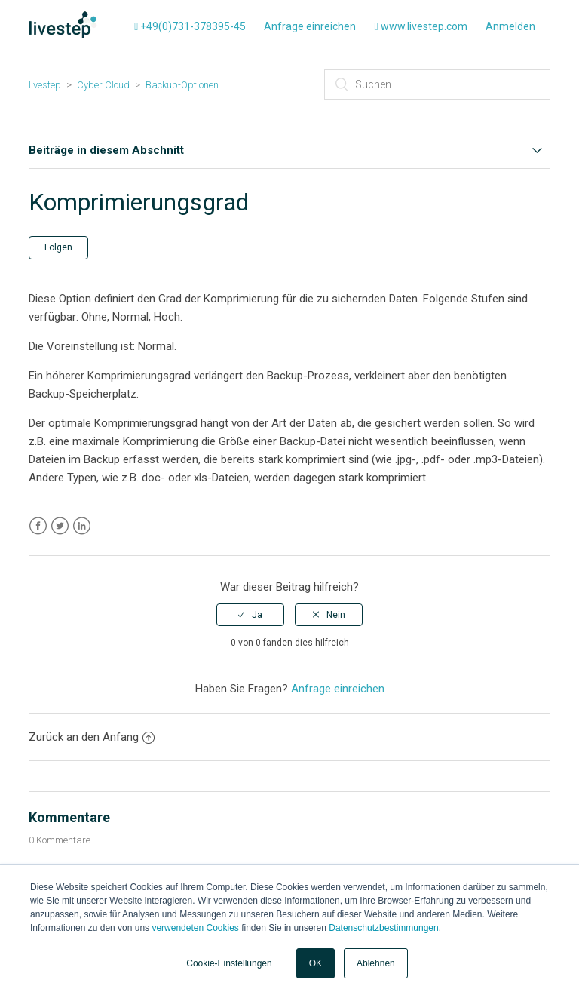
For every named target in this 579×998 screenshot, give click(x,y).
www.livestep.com (420, 26)
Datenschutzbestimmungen (383, 928)
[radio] (250, 614)
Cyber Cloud (103, 85)
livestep (45, 85)
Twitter (60, 526)
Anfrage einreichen (310, 26)
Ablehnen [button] (376, 963)
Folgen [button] (58, 247)
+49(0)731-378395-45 (190, 26)
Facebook (38, 526)
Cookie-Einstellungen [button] (228, 963)
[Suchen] (437, 84)
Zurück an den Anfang (92, 737)
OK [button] (315, 963)
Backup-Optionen (182, 85)
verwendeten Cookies (195, 928)
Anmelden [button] (510, 26)
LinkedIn (81, 526)
